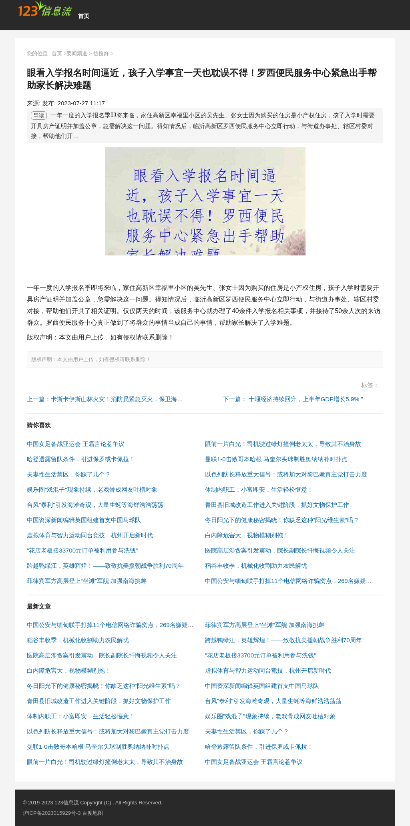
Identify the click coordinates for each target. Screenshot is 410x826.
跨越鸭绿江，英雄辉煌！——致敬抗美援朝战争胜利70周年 (105, 565)
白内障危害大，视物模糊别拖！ (247, 535)
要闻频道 (76, 53)
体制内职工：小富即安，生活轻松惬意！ (259, 489)
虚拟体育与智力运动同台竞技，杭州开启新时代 (90, 535)
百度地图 (92, 813)
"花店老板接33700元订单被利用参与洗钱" (82, 550)
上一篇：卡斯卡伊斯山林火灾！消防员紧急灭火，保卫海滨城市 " (113, 399)
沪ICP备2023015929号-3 (52, 813)
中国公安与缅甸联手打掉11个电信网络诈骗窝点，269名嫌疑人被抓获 (297, 580)
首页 (83, 16)
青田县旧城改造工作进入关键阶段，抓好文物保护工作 (277, 504)
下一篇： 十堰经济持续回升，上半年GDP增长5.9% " (293, 399)
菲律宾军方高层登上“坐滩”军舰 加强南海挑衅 (87, 580)
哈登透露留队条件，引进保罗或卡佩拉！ (81, 459)
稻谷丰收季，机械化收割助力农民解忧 (256, 565)
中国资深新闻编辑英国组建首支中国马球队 (84, 520)
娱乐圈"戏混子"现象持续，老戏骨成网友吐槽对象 (92, 489)
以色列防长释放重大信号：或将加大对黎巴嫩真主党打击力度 (286, 474)
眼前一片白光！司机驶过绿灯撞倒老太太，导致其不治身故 (283, 443)
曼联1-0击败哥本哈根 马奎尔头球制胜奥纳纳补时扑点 (276, 459)
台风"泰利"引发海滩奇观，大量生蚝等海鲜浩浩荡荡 (95, 504)
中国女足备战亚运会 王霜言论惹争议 (76, 443)
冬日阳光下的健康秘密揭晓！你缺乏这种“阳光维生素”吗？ (282, 520)
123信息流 (67, 803)
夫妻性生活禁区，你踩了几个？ (69, 474)
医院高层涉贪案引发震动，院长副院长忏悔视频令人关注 (280, 550)
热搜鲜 (101, 53)
